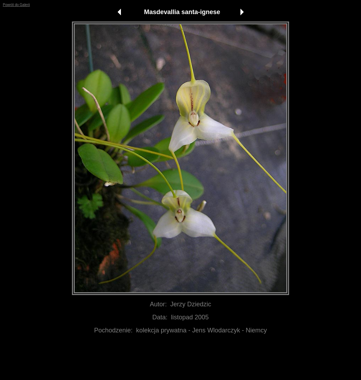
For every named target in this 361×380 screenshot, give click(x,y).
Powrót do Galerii (16, 5)
